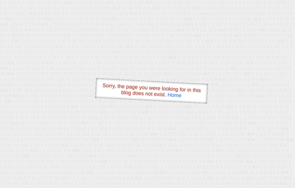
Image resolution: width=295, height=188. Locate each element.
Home (174, 95)
